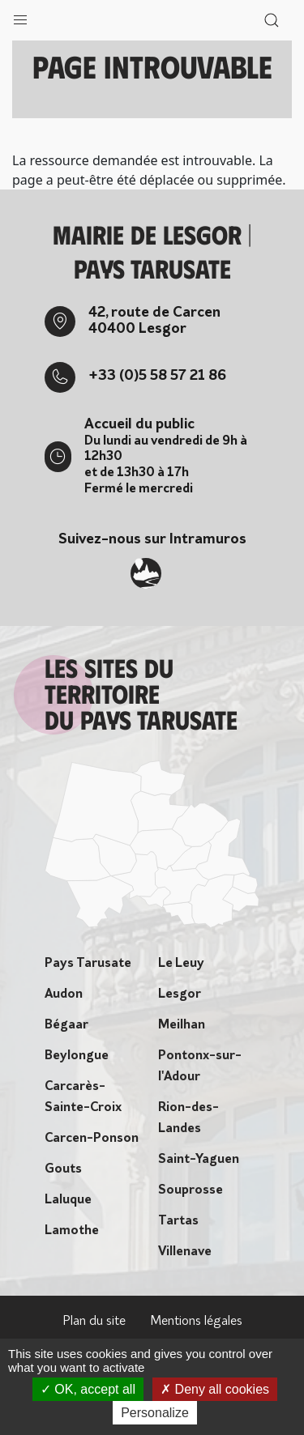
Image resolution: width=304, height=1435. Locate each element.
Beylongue (77, 1056)
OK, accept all (88, 1389)
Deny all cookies (215, 1389)
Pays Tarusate (88, 963)
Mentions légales (196, 1321)
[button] (20, 16)
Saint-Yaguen (198, 1159)
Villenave (185, 1252)
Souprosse (190, 1190)
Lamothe (72, 1230)
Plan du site (94, 1321)
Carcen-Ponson (92, 1138)
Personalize (155, 1413)
